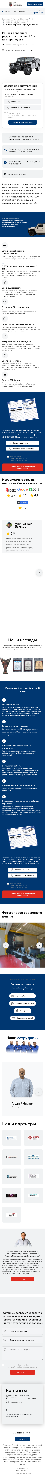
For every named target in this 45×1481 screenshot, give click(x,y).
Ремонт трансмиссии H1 (16, 21)
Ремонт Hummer (20, 19)
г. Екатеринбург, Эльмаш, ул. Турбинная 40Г (19, 1413)
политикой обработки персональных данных (21, 116)
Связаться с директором (22, 1279)
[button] (39, 572)
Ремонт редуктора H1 (15, 23)
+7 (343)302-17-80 (36, 13)
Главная (6, 19)
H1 (32, 19)
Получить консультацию (22, 122)
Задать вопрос (22, 1372)
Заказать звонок (35, 4)
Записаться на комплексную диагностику (22, 467)
